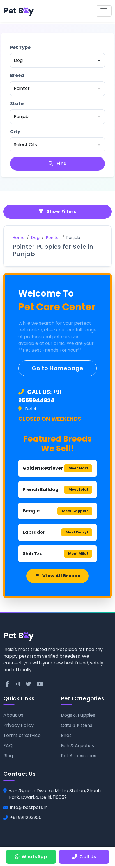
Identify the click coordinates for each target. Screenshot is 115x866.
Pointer (53, 237)
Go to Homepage (57, 368)
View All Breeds (57, 576)
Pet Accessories (78, 755)
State (17, 103)
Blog (8, 755)
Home (19, 237)
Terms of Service (22, 735)
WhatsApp (31, 856)
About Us (13, 715)
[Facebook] (7, 684)
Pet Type (20, 47)
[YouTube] (40, 684)
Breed (17, 75)
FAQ (8, 745)
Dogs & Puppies (78, 715)
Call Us (84, 856)
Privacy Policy (18, 725)
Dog (35, 237)
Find (58, 163)
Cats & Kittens (76, 725)
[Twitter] (28, 684)
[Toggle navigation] (104, 11)
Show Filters (57, 211)
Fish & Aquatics (77, 745)
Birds (66, 735)
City (15, 131)
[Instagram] (17, 684)
